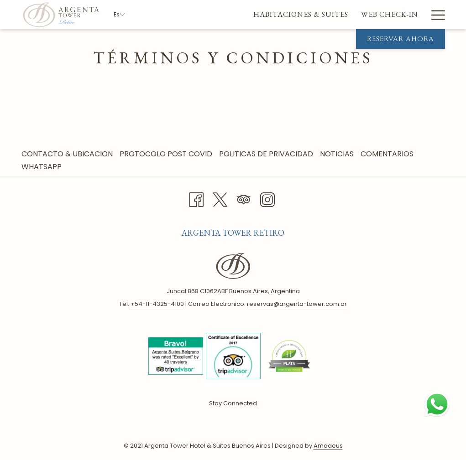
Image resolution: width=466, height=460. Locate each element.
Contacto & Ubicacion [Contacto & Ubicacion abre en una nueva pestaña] (68, 154)
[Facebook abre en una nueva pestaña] (196, 198)
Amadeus (328, 445)
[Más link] (434, 14)
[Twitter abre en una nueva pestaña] (220, 198)
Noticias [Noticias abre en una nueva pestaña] (338, 154)
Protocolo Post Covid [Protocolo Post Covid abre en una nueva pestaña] (167, 154)
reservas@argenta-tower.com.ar (297, 304)
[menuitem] (203, 14)
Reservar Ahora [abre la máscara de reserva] (400, 39)
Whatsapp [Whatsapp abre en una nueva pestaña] (42, 166)
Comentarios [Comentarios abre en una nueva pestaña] (388, 154)
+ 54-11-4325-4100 (157, 304)
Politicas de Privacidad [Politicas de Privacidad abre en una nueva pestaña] (267, 154)
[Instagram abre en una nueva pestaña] (267, 198)
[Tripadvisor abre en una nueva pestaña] (243, 198)
